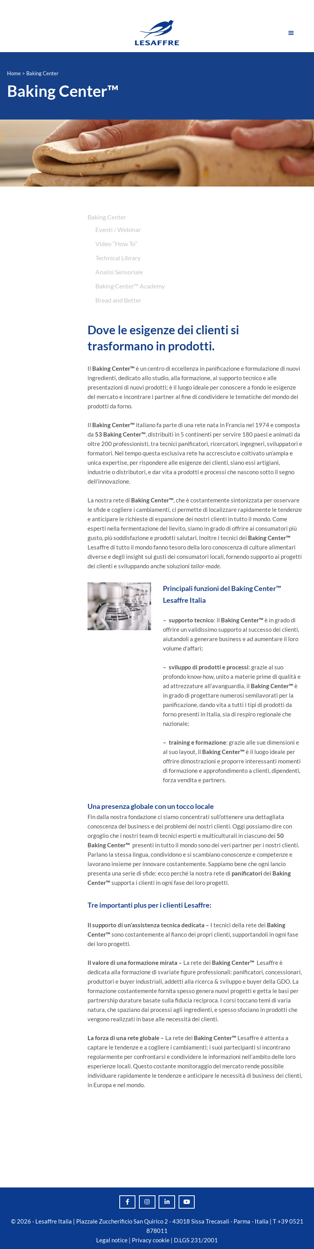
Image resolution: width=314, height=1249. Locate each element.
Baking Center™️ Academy (130, 286)
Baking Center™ (63, 91)
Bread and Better (118, 300)
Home (14, 73)
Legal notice (112, 1240)
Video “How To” (116, 243)
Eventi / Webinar (118, 229)
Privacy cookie (151, 1240)
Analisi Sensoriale (119, 272)
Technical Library (118, 257)
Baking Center (107, 217)
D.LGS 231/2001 (196, 1240)
